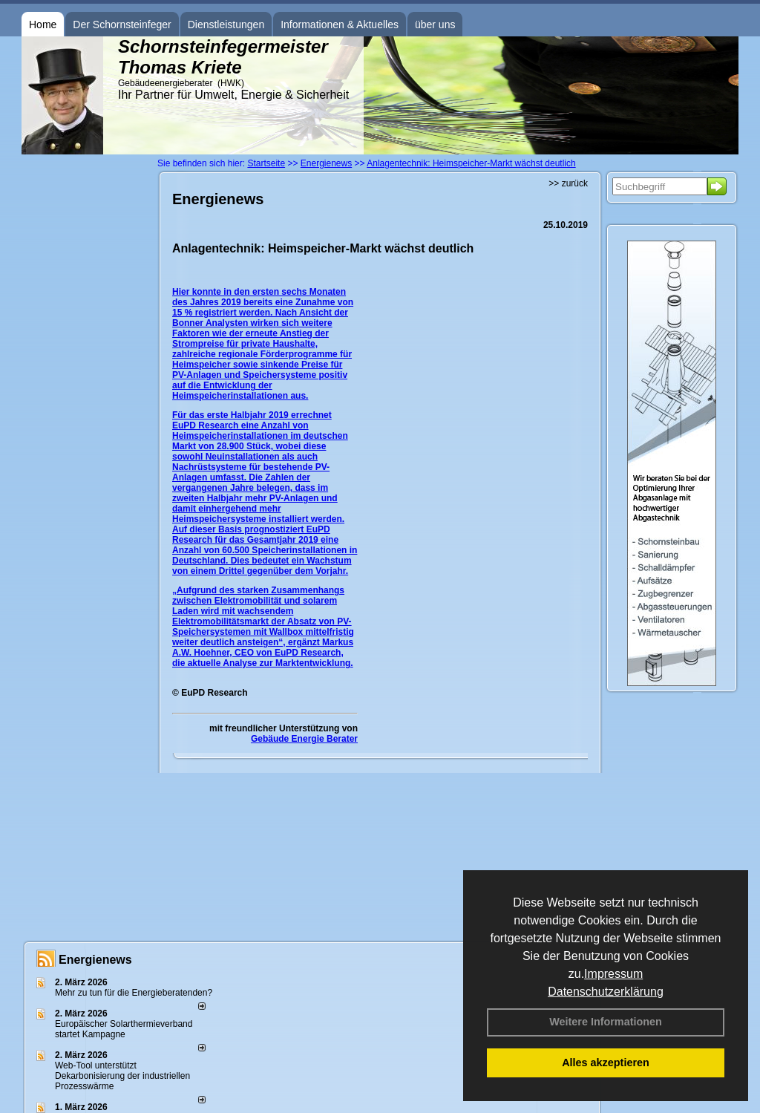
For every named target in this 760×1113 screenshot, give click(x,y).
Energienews (95, 959)
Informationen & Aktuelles (340, 24)
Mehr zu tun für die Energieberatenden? (133, 993)
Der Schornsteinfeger (122, 24)
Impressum (613, 973)
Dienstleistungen (226, 24)
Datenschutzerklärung (606, 991)
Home (42, 24)
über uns (435, 24)
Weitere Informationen (605, 1022)
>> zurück (568, 183)
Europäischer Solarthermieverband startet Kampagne (123, 1029)
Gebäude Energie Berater (304, 739)
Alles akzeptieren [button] (605, 1062)
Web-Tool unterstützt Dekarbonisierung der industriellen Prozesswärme (122, 1075)
